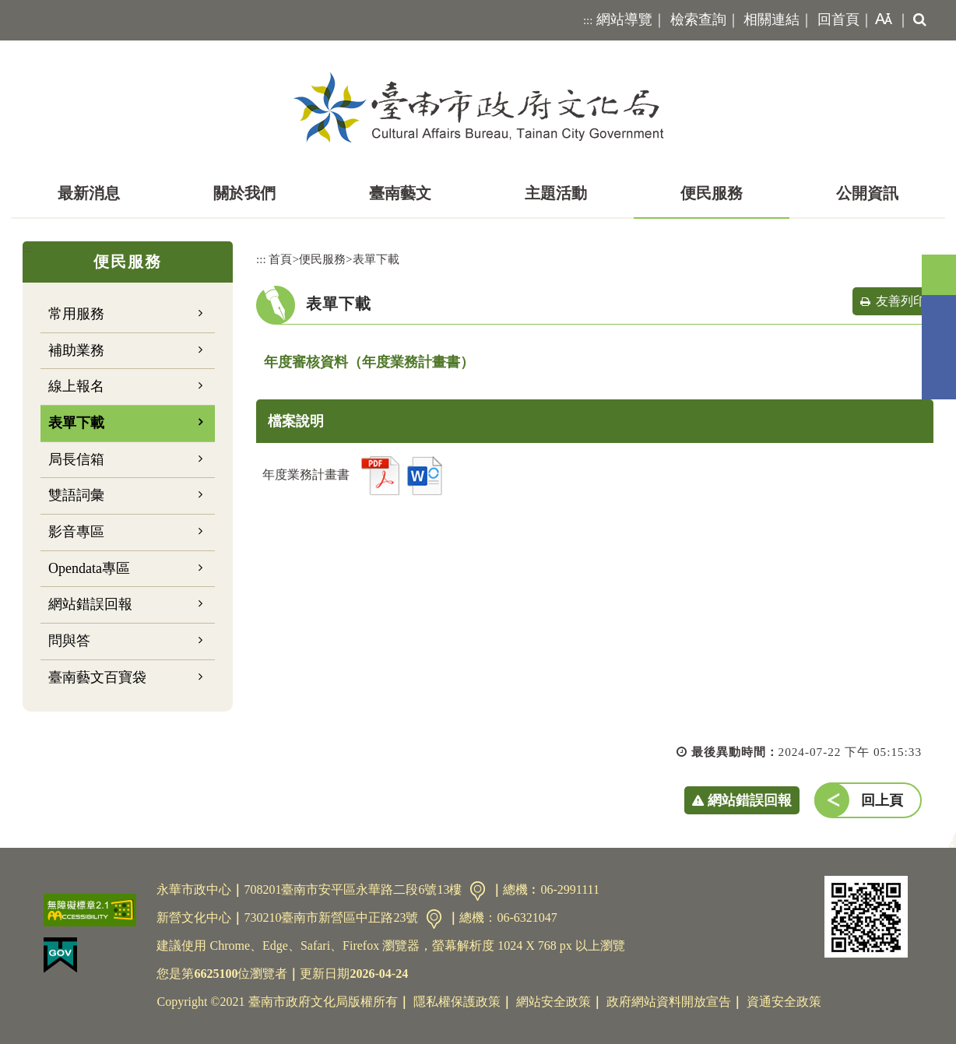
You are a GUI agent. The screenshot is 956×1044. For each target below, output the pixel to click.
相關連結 (771, 19)
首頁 (280, 258)
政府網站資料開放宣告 (668, 1001)
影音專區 (76, 532)
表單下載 (76, 423)
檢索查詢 (698, 19)
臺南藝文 (400, 193)
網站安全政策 (553, 1001)
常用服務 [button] (76, 314)
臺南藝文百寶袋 (97, 677)
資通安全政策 (784, 1001)
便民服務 (711, 193)
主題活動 (556, 193)
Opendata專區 (89, 568)
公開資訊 (867, 193)
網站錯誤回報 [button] (750, 800)
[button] (880, 20)
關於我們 (244, 193)
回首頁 (838, 19)
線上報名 (76, 386)
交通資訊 (477, 891)
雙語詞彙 (76, 495)
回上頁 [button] (882, 800)
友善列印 (901, 301)
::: (588, 20)
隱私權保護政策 (457, 1001)
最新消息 (89, 193)
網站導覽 (624, 19)
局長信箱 (76, 459)
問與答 (69, 641)
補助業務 (76, 350)
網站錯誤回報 (90, 604)
